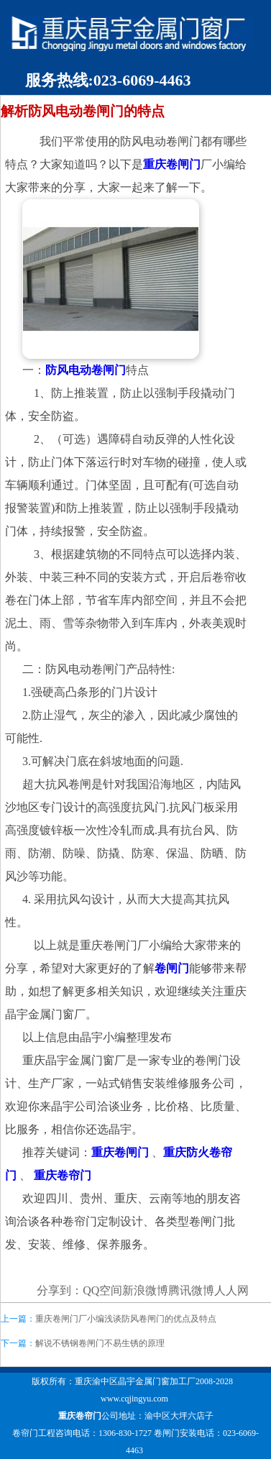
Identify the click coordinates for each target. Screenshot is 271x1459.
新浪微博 (145, 1290)
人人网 (231, 1290)
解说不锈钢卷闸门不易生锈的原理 (100, 1343)
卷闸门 (172, 968)
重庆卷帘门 (79, 1416)
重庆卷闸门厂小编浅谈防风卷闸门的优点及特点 (125, 1319)
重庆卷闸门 (172, 164)
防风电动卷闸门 (85, 370)
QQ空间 (102, 1290)
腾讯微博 (191, 1290)
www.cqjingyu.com (134, 1399)
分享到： (60, 1290)
